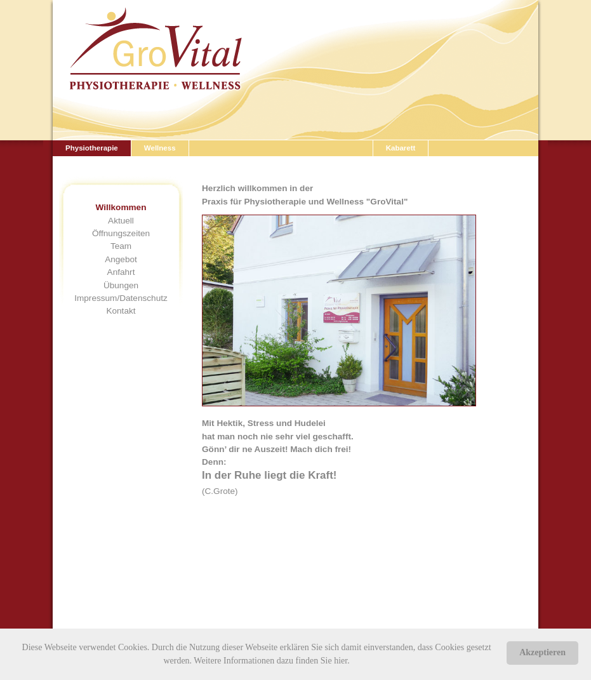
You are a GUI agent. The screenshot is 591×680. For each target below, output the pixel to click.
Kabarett (401, 148)
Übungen (120, 285)
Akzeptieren (542, 652)
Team (120, 246)
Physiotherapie (91, 148)
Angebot (121, 259)
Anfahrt (121, 272)
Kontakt (120, 311)
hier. (342, 660)
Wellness (160, 148)
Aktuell (121, 220)
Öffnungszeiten (121, 233)
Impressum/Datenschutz (121, 298)
